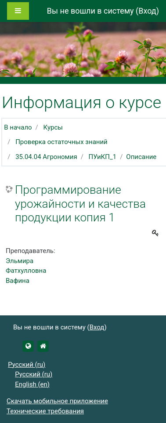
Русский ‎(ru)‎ (26, 365)
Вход (147, 10)
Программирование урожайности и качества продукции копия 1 (80, 203)
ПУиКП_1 (103, 157)
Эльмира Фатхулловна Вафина (26, 271)
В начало (18, 127)
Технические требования (45, 411)
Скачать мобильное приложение (57, 401)
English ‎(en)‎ (32, 384)
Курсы (53, 127)
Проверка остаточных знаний (61, 142)
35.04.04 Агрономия (46, 157)
